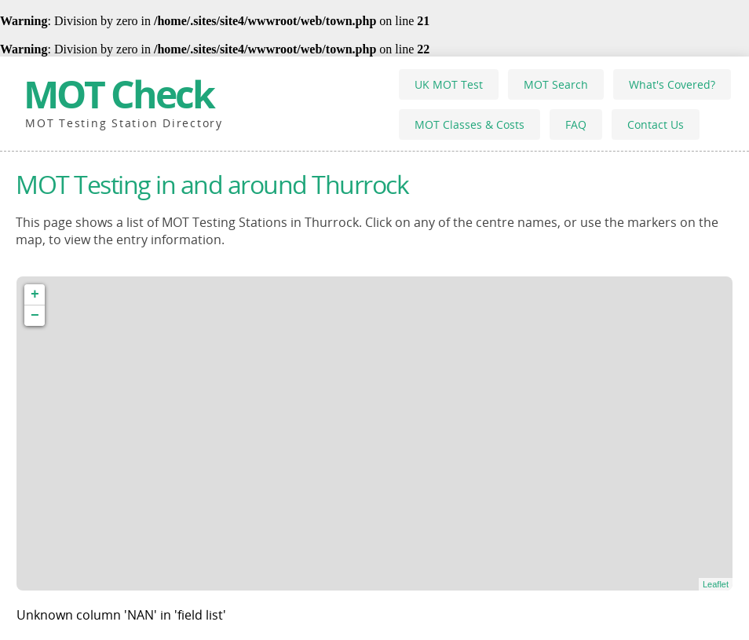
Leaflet (716, 584)
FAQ (575, 124)
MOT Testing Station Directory (124, 122)
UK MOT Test (449, 84)
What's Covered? (672, 84)
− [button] (35, 315)
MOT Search (556, 84)
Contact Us (655, 124)
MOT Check (119, 93)
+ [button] (35, 294)
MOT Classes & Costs (469, 124)
